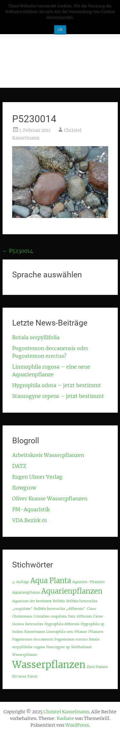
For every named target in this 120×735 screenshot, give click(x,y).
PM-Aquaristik (31, 509)
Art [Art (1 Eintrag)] (32, 601)
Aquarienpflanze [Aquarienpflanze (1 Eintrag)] (26, 592)
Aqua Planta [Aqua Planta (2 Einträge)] (50, 580)
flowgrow (24, 487)
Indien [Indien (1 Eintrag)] (17, 632)
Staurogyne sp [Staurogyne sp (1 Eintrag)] (58, 647)
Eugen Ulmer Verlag (37, 477)
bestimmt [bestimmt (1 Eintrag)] (44, 601)
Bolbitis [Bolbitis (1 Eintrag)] (59, 601)
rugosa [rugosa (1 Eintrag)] (39, 647)
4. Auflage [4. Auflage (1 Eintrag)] (20, 582)
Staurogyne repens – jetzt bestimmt (58, 396)
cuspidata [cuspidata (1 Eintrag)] (59, 616)
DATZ (19, 466)
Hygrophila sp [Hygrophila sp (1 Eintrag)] (92, 624)
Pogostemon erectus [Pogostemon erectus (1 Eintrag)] (71, 639)
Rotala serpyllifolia (36, 337)
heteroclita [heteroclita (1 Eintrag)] (34, 624)
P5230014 (18, 251)
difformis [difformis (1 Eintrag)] (84, 616)
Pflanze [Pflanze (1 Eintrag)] (80, 632)
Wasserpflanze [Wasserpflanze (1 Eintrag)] (24, 655)
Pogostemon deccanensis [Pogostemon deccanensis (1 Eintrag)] (32, 639)
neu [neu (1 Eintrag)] (70, 632)
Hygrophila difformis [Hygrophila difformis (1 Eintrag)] (61, 624)
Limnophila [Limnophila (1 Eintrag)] (55, 632)
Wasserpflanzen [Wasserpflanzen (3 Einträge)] (48, 665)
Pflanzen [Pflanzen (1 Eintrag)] (95, 632)
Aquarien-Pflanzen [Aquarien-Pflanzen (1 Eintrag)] (88, 582)
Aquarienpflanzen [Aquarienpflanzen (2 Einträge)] (71, 591)
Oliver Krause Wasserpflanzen (49, 498)
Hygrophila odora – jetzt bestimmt (56, 385)
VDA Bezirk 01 (29, 520)
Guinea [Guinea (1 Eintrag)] (18, 624)
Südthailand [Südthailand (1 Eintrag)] (81, 647)
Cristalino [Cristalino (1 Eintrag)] (41, 616)
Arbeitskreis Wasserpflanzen (48, 455)
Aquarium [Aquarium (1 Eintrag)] (20, 601)
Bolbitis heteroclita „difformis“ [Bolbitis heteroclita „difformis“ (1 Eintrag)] (59, 609)
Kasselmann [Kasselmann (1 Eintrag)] (34, 632)
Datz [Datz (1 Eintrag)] (72, 616)
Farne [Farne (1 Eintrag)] (98, 616)
